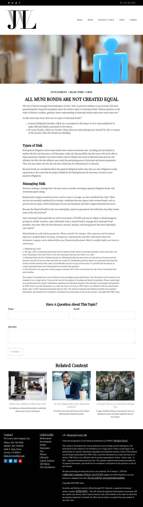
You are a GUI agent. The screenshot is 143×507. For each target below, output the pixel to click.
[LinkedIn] (12, 2)
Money (43, 454)
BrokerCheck (120, 440)
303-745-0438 (127, 2)
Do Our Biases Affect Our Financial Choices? (71, 405)
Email (76, 309)
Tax (41, 451)
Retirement (45, 438)
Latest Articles (47, 460)
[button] (91, 20)
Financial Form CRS (77, 435)
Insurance (45, 447)
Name (11, 309)
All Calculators (47, 467)
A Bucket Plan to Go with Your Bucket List (115, 405)
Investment (45, 441)
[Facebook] (19, 2)
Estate (43, 444)
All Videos (45, 463)
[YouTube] (16, 2)
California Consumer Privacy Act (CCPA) (82, 474)
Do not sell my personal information (106, 477)
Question (12, 327)
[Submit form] (15, 352)
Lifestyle (44, 457)
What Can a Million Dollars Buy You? (27, 403)
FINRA (79, 491)
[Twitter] (9, 2)
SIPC (85, 491)
